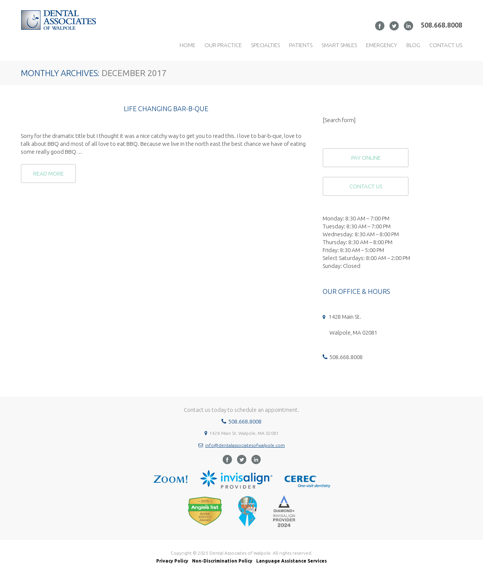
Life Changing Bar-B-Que (166, 108)
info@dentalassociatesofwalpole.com (245, 445)
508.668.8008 (441, 25)
